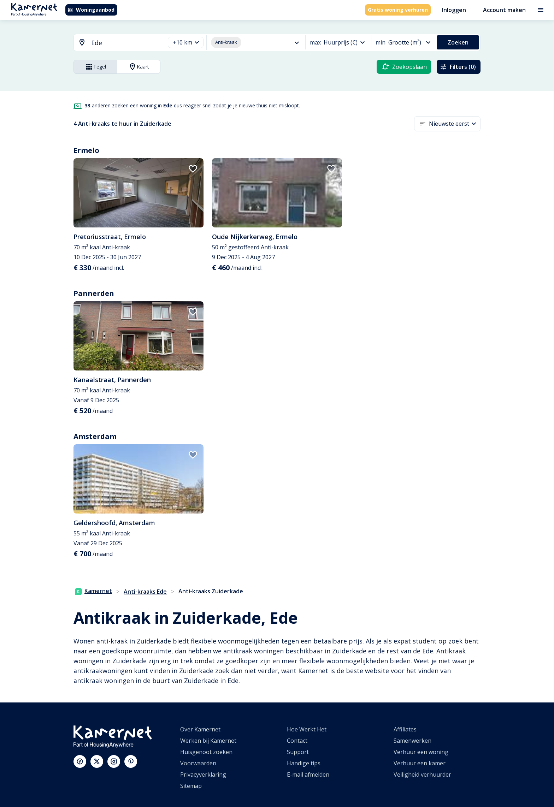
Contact (297, 740)
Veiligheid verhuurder (422, 774)
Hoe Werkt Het (306, 729)
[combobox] (115, 42)
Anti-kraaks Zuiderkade (210, 591)
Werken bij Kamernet (208, 740)
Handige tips (303, 763)
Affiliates (405, 729)
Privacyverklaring (203, 774)
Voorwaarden (198, 763)
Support (298, 752)
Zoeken (458, 42)
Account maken (504, 10)
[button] (186, 42)
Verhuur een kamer (420, 763)
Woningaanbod (90, 9)
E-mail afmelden (308, 774)
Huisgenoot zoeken (206, 752)
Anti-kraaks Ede (145, 591)
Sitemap (191, 786)
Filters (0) (458, 67)
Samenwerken (412, 740)
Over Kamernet (200, 729)
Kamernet (93, 591)
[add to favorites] (193, 169)
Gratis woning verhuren (398, 9)
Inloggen (454, 10)
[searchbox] (125, 43)
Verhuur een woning (421, 752)
